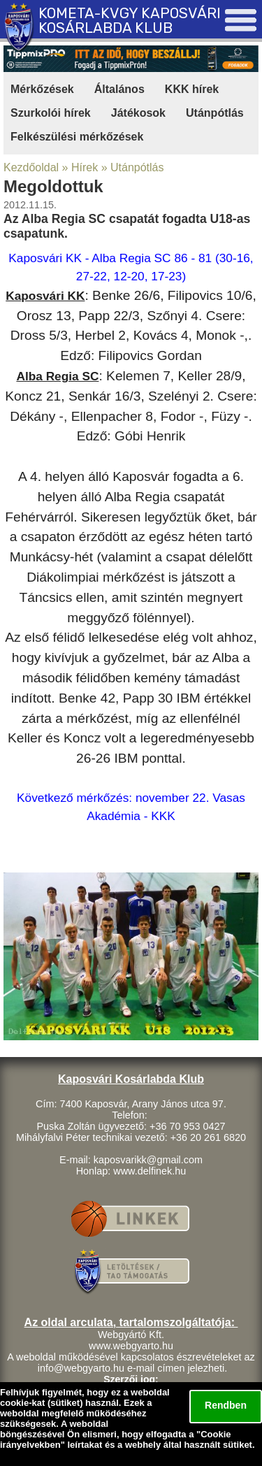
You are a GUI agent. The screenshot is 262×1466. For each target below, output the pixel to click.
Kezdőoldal (31, 167)
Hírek (84, 167)
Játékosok (138, 113)
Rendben (226, 1405)
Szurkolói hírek (50, 113)
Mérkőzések (42, 89)
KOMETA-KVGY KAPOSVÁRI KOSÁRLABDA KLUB (129, 20)
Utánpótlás (215, 113)
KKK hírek (192, 89)
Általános (119, 89)
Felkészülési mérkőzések (76, 137)
